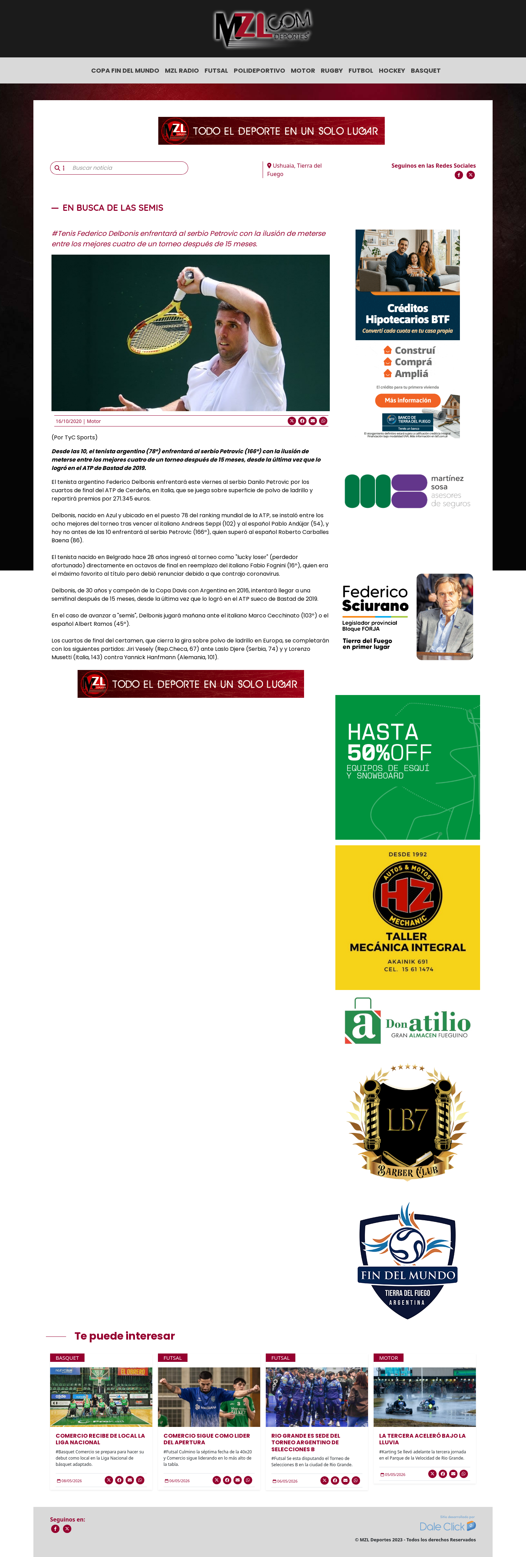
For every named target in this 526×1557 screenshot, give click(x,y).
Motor (303, 70)
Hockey (392, 70)
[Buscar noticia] (128, 168)
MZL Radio (182, 70)
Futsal (216, 70)
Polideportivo (259, 70)
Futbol (361, 70)
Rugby (332, 70)
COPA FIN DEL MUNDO (125, 70)
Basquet (426, 70)
